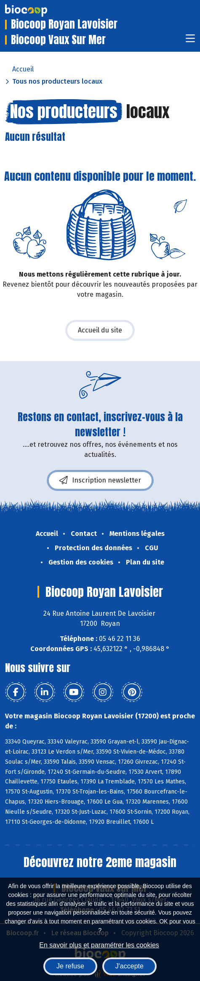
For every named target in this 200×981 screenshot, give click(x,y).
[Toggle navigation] (190, 41)
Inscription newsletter (100, 480)
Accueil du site (100, 330)
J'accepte (129, 966)
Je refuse (70, 966)
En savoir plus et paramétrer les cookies (99, 945)
